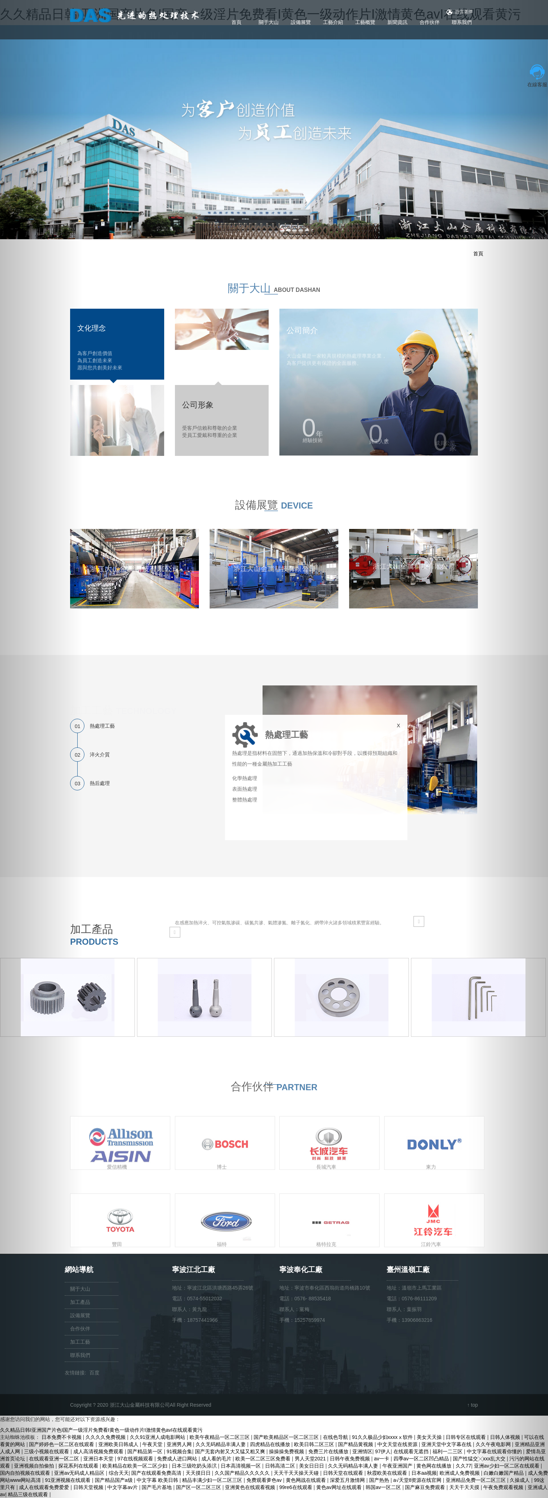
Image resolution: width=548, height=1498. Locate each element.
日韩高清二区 (281, 1466)
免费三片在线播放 (329, 1451)
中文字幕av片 (123, 1487)
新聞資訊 (397, 22)
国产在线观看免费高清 (157, 1473)
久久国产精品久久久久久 (243, 1473)
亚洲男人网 (180, 1444)
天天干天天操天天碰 (297, 1473)
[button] (41, 749)
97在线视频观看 (135, 1458)
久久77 (463, 1466)
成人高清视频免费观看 (99, 1451)
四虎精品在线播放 (271, 1444)
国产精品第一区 (145, 1451)
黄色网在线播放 (434, 1466)
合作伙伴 (430, 22)
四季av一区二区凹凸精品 (421, 1458)
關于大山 (269, 22)
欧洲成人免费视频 (460, 1473)
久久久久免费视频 (106, 1437)
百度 (94, 1373)
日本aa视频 (424, 1473)
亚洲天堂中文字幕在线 (447, 1444)
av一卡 (382, 1458)
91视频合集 (179, 1451)
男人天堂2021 (311, 1458)
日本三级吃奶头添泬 (195, 1466)
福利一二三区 (448, 1451)
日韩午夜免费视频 (350, 1458)
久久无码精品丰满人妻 (221, 1444)
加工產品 (80, 1302)
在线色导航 (336, 1437)
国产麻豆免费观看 (425, 1487)
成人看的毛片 (217, 1458)
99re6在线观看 (296, 1487)
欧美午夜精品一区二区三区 (220, 1437)
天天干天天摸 (465, 1487)
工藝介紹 (333, 22)
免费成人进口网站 (178, 1458)
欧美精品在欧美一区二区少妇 (135, 1466)
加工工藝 (80, 1342)
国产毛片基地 (157, 1487)
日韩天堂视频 (89, 1487)
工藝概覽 (365, 22)
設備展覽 (301, 22)
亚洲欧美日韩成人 (119, 1444)
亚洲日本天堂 (99, 1458)
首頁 (236, 22)
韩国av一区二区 (384, 1487)
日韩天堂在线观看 (343, 1473)
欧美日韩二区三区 (315, 1444)
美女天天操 (430, 1437)
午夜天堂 (153, 1444)
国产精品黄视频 (356, 1444)
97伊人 (383, 1451)
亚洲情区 (362, 1451)
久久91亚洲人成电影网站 (158, 1437)
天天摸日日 (199, 1473)
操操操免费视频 (287, 1451)
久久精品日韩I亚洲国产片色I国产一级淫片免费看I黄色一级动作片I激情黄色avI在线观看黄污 (101, 1430)
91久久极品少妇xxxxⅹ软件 (383, 1437)
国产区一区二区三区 (199, 1487)
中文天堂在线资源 (398, 1444)
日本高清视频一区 (241, 1466)
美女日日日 (312, 1466)
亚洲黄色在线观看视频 (251, 1487)
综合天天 (119, 1473)
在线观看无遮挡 (411, 1451)
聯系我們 (462, 22)
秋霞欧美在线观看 (387, 1473)
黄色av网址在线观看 (339, 1487)
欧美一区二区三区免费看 (263, 1458)
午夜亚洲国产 (398, 1466)
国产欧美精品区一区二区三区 (287, 1437)
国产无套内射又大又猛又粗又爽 (230, 1451)
